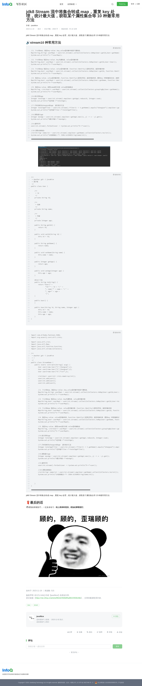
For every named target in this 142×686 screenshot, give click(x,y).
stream (36, 605)
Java (28, 605)
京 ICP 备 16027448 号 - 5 (85, 682)
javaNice (34, 25)
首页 (61, 4)
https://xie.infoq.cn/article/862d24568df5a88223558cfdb (58, 598)
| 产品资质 (121, 682)
